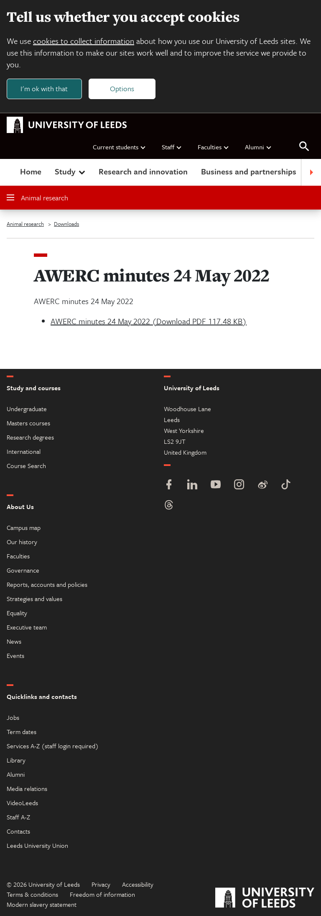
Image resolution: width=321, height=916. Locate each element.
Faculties (213, 146)
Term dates (21, 731)
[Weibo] (262, 485)
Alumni (258, 146)
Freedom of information (102, 894)
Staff (172, 146)
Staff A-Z (18, 816)
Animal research (37, 197)
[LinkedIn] (192, 485)
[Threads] (169, 506)
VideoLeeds (22, 802)
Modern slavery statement (41, 904)
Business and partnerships (248, 171)
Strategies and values (34, 598)
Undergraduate (27, 408)
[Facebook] (169, 485)
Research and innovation (143, 171)
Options (122, 88)
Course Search (26, 465)
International (24, 451)
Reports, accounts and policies (47, 584)
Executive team (27, 627)
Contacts (18, 831)
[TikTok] (286, 485)
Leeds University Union (37, 845)
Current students (119, 146)
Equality (17, 612)
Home (30, 171)
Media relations (27, 788)
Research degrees (30, 437)
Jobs (13, 717)
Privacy (101, 884)
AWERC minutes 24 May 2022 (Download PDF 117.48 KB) (149, 321)
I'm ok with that (44, 88)
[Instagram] (239, 485)
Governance (23, 570)
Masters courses (28, 422)
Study (71, 171)
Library (16, 760)
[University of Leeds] (264, 899)
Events (15, 655)
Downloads (66, 224)
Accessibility (137, 884)
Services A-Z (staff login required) (53, 745)
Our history (22, 541)
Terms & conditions (32, 894)
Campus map (24, 527)
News (14, 641)
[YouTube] (215, 485)
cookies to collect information (83, 40)
